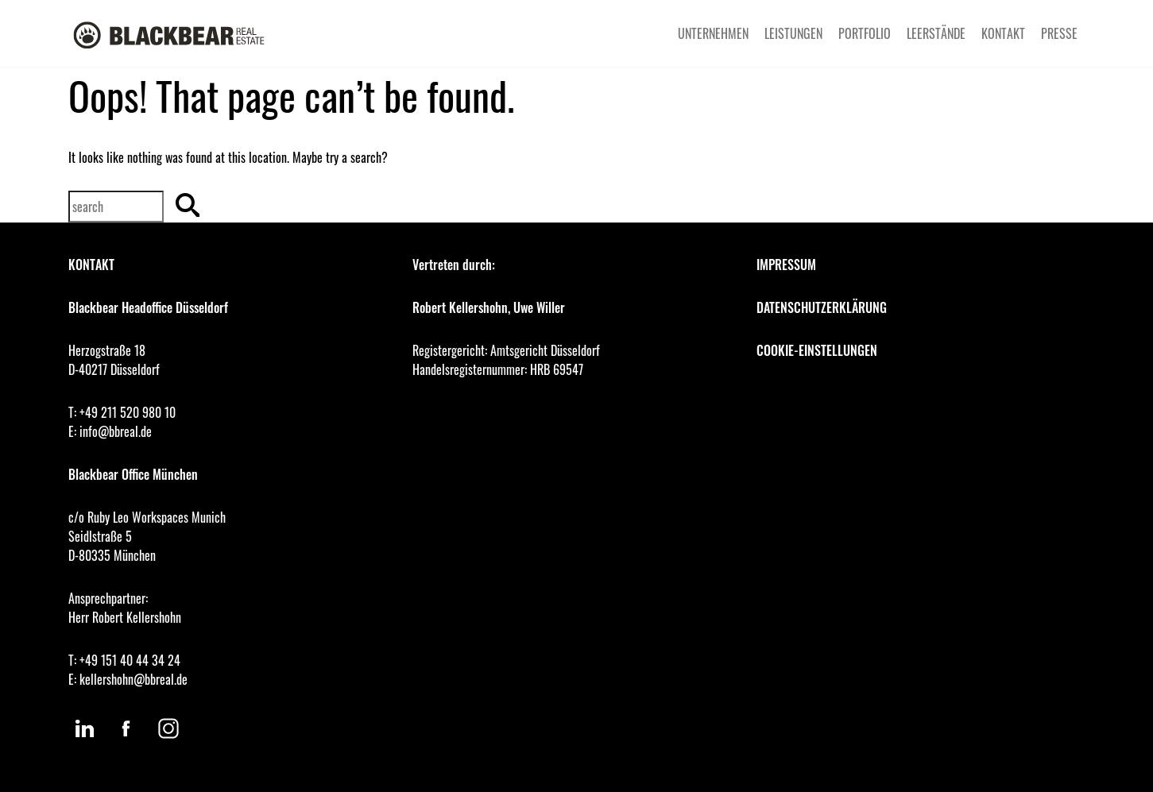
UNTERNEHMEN (713, 33)
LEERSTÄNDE (936, 33)
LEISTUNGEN (793, 33)
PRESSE (1059, 33)
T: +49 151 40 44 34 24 (124, 660)
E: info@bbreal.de (110, 431)
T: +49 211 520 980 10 (122, 412)
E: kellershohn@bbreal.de (128, 679)
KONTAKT (1003, 33)
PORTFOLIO (864, 33)
